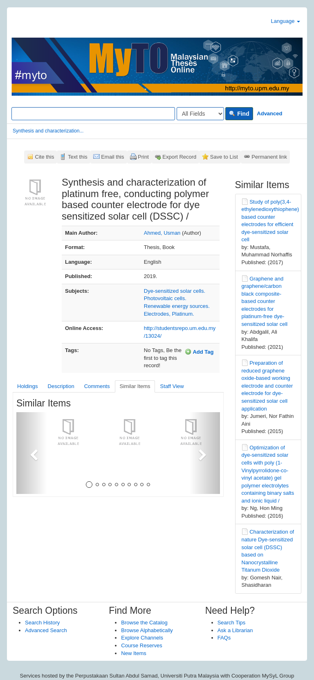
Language (285, 21)
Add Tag (199, 351)
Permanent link (269, 157)
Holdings (27, 386)
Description (61, 386)
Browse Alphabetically (147, 630)
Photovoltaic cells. (165, 298)
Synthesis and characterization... (48, 131)
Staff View (172, 386)
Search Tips (232, 622)
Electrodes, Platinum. (169, 314)
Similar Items (134, 386)
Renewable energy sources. (177, 306)
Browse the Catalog (144, 622)
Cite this (44, 157)
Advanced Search (46, 630)
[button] (31, 453)
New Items (133, 653)
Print (143, 157)
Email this (112, 157)
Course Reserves (141, 645)
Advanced (269, 113)
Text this (77, 157)
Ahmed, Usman (162, 233)
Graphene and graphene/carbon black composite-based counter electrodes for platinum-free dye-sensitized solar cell (265, 301)
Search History (42, 622)
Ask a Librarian (235, 630)
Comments (97, 386)
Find (239, 113)
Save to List (224, 157)
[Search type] (200, 113)
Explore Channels (142, 638)
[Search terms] (93, 113)
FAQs (224, 638)
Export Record (179, 157)
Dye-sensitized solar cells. (174, 291)
